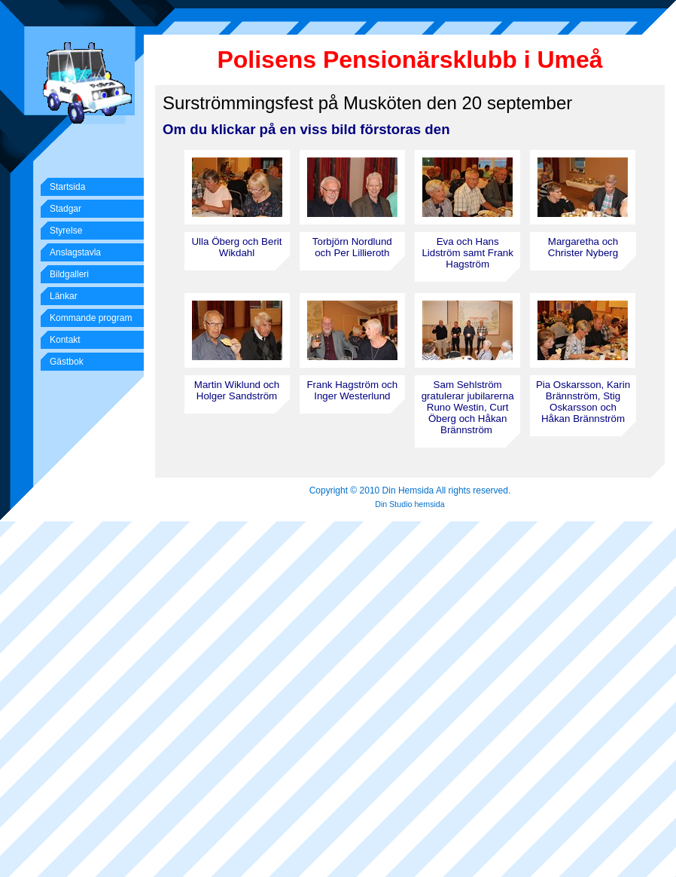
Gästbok (67, 361)
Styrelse (66, 230)
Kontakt (65, 340)
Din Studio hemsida (409, 504)
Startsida (67, 187)
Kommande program (91, 318)
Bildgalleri (69, 274)
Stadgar (65, 208)
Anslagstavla (75, 252)
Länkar (64, 296)
